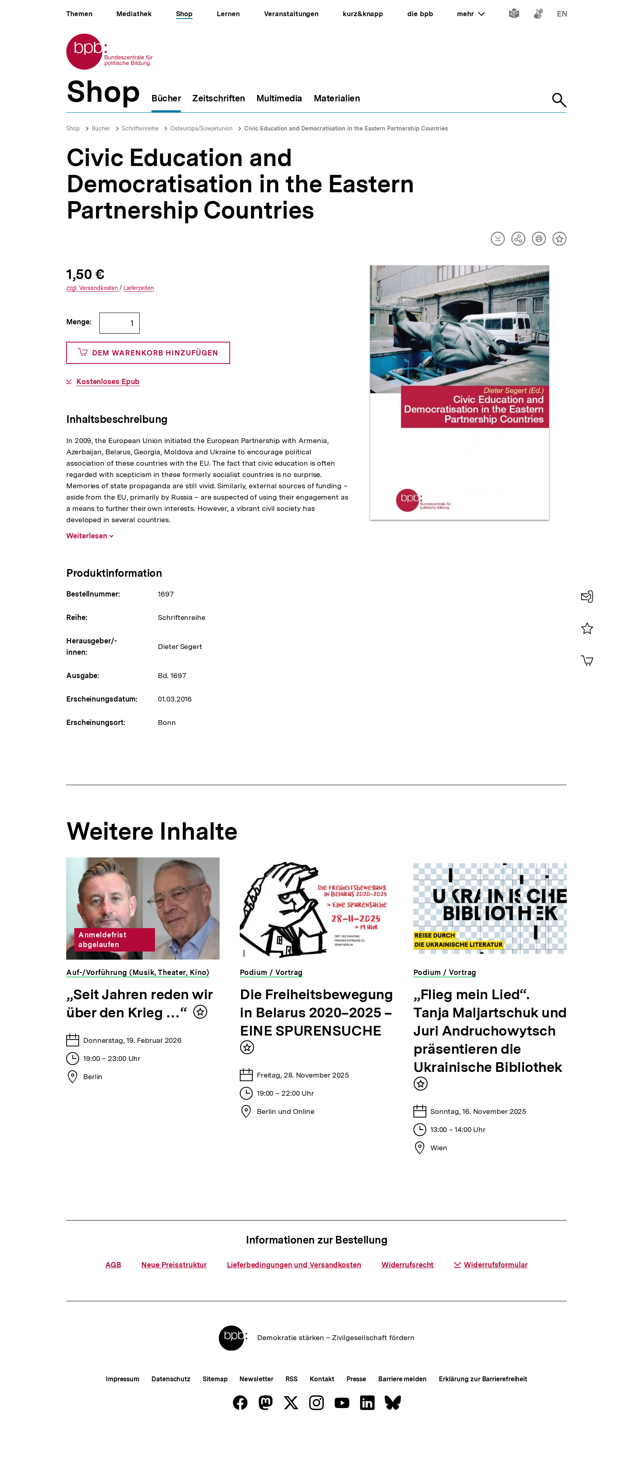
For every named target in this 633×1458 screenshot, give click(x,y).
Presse (356, 1406)
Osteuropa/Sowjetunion (201, 128)
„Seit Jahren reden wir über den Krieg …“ (139, 1003)
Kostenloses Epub (108, 381)
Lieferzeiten (139, 288)
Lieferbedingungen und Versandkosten (294, 1291)
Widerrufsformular (490, 1291)
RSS (291, 1406)
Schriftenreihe (140, 128)
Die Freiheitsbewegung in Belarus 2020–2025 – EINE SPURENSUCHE (316, 1012)
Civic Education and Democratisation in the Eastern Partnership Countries (346, 128)
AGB (113, 1291)
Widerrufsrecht (407, 1291)
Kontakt (322, 1406)
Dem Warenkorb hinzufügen (148, 352)
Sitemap (215, 1406)
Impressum (122, 1406)
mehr (470, 14)
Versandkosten (92, 288)
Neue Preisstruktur (174, 1291)
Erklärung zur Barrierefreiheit (483, 1406)
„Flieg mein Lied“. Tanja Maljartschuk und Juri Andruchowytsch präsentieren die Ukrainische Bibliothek (490, 1031)
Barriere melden (402, 1406)
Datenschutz (171, 1406)
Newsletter (256, 1406)
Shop (73, 128)
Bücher (101, 128)
